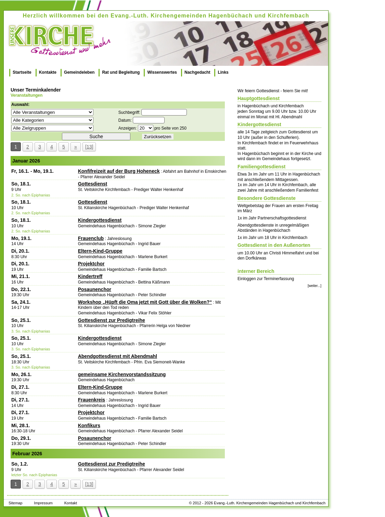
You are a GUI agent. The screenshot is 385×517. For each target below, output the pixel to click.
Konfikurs (89, 425)
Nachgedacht (197, 72)
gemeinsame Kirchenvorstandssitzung (122, 374)
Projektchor (91, 263)
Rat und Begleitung (121, 72)
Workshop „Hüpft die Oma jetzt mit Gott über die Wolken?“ (145, 302)
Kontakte (47, 72)
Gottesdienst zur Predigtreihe (111, 320)
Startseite (22, 72)
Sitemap (15, 503)
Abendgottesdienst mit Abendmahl (117, 356)
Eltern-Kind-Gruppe (100, 251)
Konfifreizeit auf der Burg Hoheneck (119, 171)
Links (223, 72)
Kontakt (70, 503)
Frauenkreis (91, 399)
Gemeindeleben (79, 72)
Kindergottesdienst (100, 220)
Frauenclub (91, 238)
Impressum (43, 503)
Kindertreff (90, 276)
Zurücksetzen (157, 136)
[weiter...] (314, 286)
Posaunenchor (94, 289)
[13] (89, 146)
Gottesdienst (92, 184)
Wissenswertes (162, 72)
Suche (96, 136)
